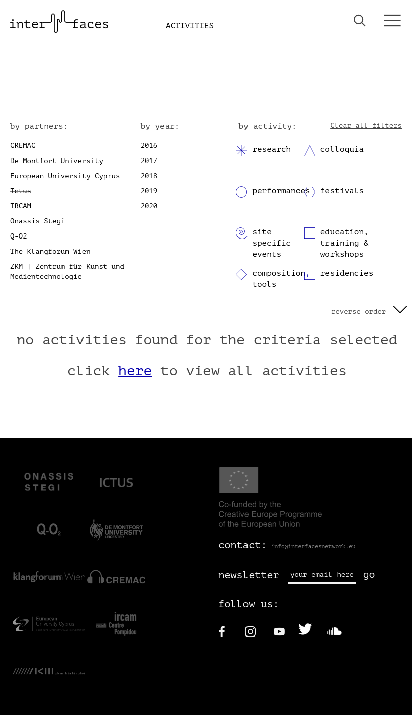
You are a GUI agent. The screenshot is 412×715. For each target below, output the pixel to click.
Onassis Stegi (37, 221)
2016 (149, 145)
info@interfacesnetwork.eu (313, 546)
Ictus (20, 191)
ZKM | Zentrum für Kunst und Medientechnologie (67, 271)
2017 (149, 161)
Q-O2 (18, 236)
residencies (347, 273)
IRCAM (20, 206)
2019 (149, 191)
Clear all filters (366, 125)
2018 (149, 176)
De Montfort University (56, 161)
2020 (149, 206)
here (135, 371)
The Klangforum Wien (50, 251)
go (369, 574)
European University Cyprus (65, 176)
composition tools (278, 279)
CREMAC (22, 145)
